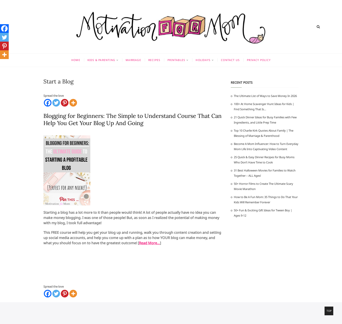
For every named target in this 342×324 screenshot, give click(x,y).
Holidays (203, 60)
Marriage (133, 60)
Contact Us (230, 60)
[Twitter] (56, 103)
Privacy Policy (259, 60)
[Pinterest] (64, 103)
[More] (73, 103)
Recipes (154, 60)
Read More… (149, 243)
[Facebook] (47, 103)
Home (75, 60)
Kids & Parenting (101, 60)
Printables (176, 60)
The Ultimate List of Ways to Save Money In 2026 (265, 96)
